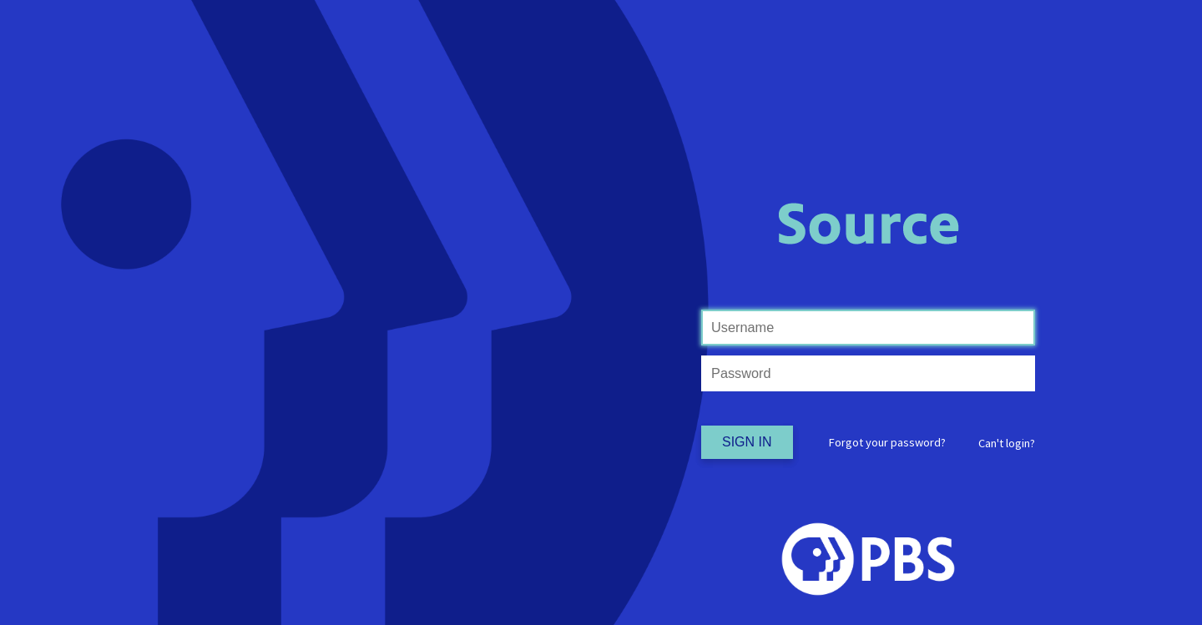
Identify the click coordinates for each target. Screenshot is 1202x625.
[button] (1006, 443)
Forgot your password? (887, 442)
